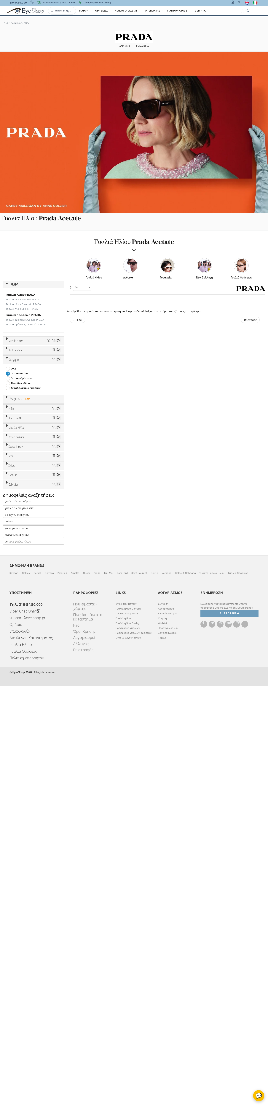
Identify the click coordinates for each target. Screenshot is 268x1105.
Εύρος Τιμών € (18, 489)
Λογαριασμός (166, 1027)
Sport (14, 523)
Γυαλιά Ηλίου (19, 455)
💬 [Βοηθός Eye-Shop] (259, 1096)
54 (36, 359)
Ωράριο (15, 1043)
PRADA (14, 285)
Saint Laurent (139, 992)
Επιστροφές (83, 1069)
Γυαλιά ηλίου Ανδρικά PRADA (22, 299)
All (12, 772)
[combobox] (82, 287)
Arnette (75, 992)
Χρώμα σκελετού (17, 671)
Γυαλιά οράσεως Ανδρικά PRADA (25, 319)
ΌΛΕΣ (14, 875)
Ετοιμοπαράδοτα (23, 403)
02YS (14, 661)
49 (41, 354)
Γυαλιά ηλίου (123, 1037)
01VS (14, 637)
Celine (154, 992)
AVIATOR (16, 805)
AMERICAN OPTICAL (23, 577)
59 (31, 364)
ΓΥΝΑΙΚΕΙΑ (142, 46)
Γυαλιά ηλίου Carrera (128, 1027)
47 (31, 354)
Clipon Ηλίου (20, 731)
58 (22, 364)
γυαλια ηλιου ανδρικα (18, 920)
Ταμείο (162, 1056)
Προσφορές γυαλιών (128, 1047)
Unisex (15, 518)
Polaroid (62, 992)
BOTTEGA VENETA (22, 601)
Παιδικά (16, 537)
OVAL (14, 820)
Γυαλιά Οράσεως (22, 459)
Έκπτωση (13, 839)
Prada (97, 992)
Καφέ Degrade (21, 750)
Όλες (16, 847)
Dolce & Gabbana (185, 992)
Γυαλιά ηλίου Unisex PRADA (22, 308)
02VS (14, 652)
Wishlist (162, 1042)
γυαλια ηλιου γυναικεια (19, 927)
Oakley (26, 992)
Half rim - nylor (20, 782)
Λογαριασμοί (84, 1057)
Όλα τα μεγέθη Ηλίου (128, 1056)
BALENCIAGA (19, 591)
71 (16, 368)
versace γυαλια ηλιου (18, 961)
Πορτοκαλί (19, 698)
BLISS (14, 596)
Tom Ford (122, 992)
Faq (76, 1044)
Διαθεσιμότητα (16, 395)
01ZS (14, 647)
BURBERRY (17, 611)
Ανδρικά (16, 528)
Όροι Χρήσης (84, 1051)
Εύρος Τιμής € (20, 481)
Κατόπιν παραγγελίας (26, 408)
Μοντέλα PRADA (16, 624)
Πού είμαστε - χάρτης (85, 1025)
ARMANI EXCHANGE (23, 582)
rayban (9, 940)
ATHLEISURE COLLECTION (27, 880)
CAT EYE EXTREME (22, 815)
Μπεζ (16, 689)
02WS (14, 657)
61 (51, 364)
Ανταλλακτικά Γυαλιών (26, 469)
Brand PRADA (15, 559)
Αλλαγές (81, 1063)
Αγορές (250, 319)
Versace (166, 992)
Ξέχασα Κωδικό (167, 1052)
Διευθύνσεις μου (168, 1032)
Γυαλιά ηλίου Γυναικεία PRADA (23, 304)
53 (26, 359)
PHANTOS (17, 825)
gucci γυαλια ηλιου (16, 947)
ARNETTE (17, 587)
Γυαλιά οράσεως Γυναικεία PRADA (26, 324)
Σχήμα (12, 792)
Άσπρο (16, 684)
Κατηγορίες (14, 441)
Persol (37, 992)
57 (12, 364)
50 (51, 354)
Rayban (13, 992)
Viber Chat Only (24, 1030)
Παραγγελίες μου (168, 1047)
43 (22, 354)
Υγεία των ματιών (126, 1023)
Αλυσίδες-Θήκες (21, 464)
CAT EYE (16, 810)
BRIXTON (16, 606)
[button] (62, 10)
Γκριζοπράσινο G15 (24, 755)
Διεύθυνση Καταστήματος (31, 1057)
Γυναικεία (17, 533)
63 (7, 368)
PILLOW (15, 829)
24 (12, 354)
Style (11, 764)
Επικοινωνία (19, 1050)
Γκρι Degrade (21, 740)
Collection (13, 867)
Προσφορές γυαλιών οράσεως (134, 1052)
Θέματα (201, 10)
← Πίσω (77, 319)
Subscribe (230, 1032)
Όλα (15, 413)
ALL (15, 679)
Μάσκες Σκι (18, 542)
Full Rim (15, 777)
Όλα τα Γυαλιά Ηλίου (212, 992)
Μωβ (15, 694)
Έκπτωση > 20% (21, 857)
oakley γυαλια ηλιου (17, 934)
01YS (14, 642)
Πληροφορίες (178, 10)
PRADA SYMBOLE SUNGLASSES (30, 885)
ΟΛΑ (13, 349)
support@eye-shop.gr (27, 1037)
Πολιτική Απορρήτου (26, 1077)
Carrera (49, 992)
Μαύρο (17, 703)
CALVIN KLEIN (19, 616)
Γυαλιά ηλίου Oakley (128, 1042)
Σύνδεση (163, 1023)
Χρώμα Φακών (16, 717)
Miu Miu (108, 992)
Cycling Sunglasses (127, 1032)
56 (55, 359)
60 (41, 364)
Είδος (11, 505)
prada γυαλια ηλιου (17, 954)
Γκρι (15, 735)
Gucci (86, 992)
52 (16, 359)
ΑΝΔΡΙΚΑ (124, 46)
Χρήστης (163, 1037)
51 (7, 359)
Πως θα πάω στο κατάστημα (87, 1036)
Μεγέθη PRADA (16, 341)
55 (45, 359)
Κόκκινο (17, 708)
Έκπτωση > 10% (21, 852)
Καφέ (16, 745)
